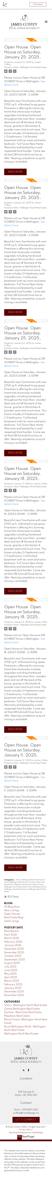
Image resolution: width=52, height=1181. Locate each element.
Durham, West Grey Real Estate (23, 1012)
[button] (23, 1070)
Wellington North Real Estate (21, 1034)
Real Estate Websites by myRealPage (26, 1133)
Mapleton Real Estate (23, 884)
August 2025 (12, 963)
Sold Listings (11, 921)
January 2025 (12, 988)
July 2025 (10, 967)
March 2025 (11, 981)
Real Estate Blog (13, 917)
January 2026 (12, 945)
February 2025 (13, 984)
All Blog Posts (12, 907)
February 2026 (13, 942)
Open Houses (12, 914)
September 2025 (14, 959)
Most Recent (11, 931)
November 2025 (14, 952)
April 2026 (10, 935)
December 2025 (14, 949)
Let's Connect (26, 1120)
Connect (38, 4)
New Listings (11, 910)
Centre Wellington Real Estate (16, 882)
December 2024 (14, 991)
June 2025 (10, 970)
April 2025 (10, 977)
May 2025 (10, 974)
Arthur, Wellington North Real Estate (29, 67)
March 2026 (11, 938)
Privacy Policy (25, 1130)
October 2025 (12, 956)
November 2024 (14, 995)
